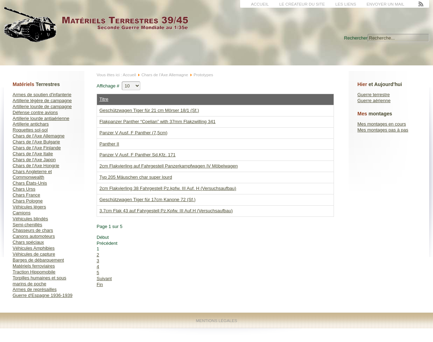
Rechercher (356, 38)
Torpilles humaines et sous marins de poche (39, 280)
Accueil (260, 4)
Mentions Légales (216, 320)
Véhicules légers (29, 206)
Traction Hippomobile (34, 272)
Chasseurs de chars (33, 230)
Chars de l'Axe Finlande (37, 147)
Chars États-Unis (30, 183)
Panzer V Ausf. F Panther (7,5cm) (133, 132)
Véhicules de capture (34, 254)
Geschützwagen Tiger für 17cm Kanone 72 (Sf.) (147, 199)
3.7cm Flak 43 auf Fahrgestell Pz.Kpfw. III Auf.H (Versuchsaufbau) (166, 210)
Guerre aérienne (374, 100)
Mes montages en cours (381, 124)
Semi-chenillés (27, 224)
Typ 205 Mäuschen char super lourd (135, 177)
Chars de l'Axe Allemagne (38, 135)
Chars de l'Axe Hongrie (36, 165)
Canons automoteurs (34, 236)
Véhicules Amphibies (34, 248)
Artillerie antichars (31, 124)
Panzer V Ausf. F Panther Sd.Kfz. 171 (137, 154)
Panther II (109, 144)
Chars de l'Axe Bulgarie (36, 141)
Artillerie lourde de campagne (42, 106)
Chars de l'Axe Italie (33, 153)
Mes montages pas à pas (382, 130)
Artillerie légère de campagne (42, 100)
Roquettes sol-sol (30, 130)
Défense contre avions (35, 112)
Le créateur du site (302, 4)
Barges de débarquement (38, 260)
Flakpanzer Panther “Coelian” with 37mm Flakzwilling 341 (157, 121)
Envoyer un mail (385, 4)
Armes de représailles (35, 289)
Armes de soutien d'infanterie (42, 94)
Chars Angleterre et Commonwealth (32, 174)
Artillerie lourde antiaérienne (41, 118)
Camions (21, 212)
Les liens (345, 4)
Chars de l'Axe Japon (34, 159)
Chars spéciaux (28, 242)
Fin (100, 284)
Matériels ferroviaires (34, 266)
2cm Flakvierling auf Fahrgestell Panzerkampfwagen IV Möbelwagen (168, 166)
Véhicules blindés (30, 218)
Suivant (104, 278)
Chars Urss (24, 189)
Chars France (26, 195)
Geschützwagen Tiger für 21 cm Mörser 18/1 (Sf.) (149, 110)
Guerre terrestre (373, 94)
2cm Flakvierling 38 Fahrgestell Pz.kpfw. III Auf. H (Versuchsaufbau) (167, 188)
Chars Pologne (28, 201)
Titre (104, 99)
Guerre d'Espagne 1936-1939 (42, 295)
